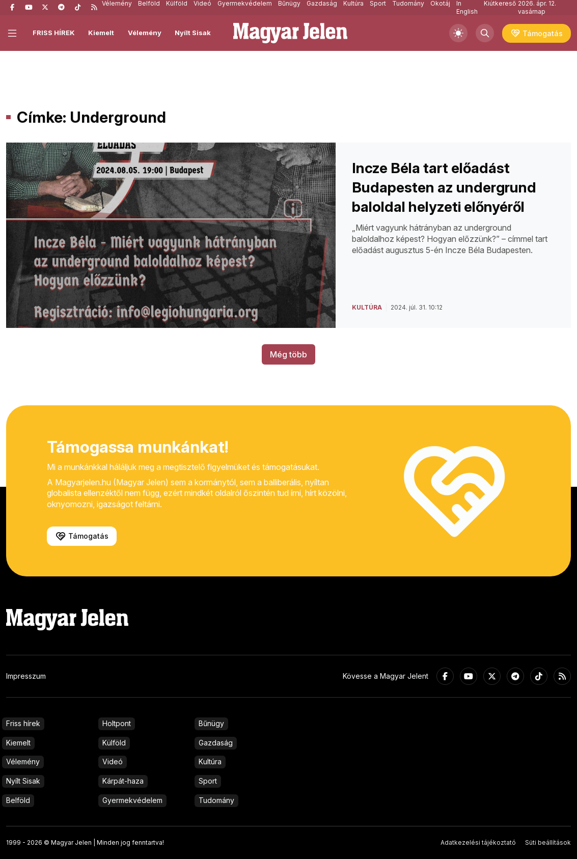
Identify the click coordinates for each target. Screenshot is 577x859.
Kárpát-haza (123, 781)
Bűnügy (211, 723)
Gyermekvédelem (132, 800)
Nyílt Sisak (193, 33)
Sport (208, 781)
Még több (288, 354)
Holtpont (116, 723)
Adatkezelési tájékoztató (478, 842)
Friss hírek (23, 723)
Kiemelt (101, 33)
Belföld (18, 800)
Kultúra (210, 761)
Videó (112, 761)
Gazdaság (216, 742)
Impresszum (26, 676)
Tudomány (216, 800)
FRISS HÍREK (54, 33)
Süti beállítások (548, 842)
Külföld (114, 742)
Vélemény (144, 33)
